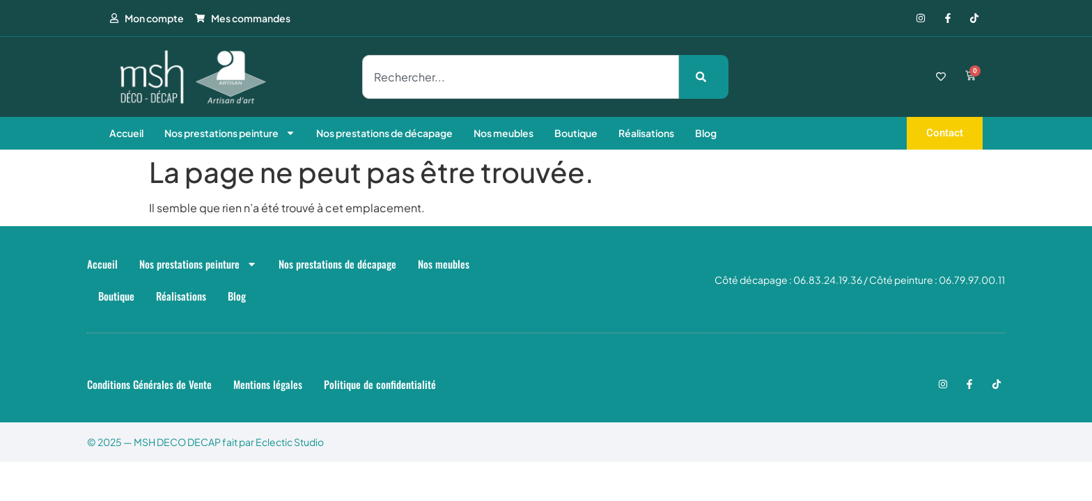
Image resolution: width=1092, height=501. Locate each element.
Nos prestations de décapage (384, 133)
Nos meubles (503, 133)
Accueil (126, 133)
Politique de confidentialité (380, 384)
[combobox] (520, 77)
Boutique (576, 133)
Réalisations (646, 133)
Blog (706, 133)
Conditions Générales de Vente (149, 384)
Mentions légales (267, 384)
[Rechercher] (703, 77)
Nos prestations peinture (229, 133)
